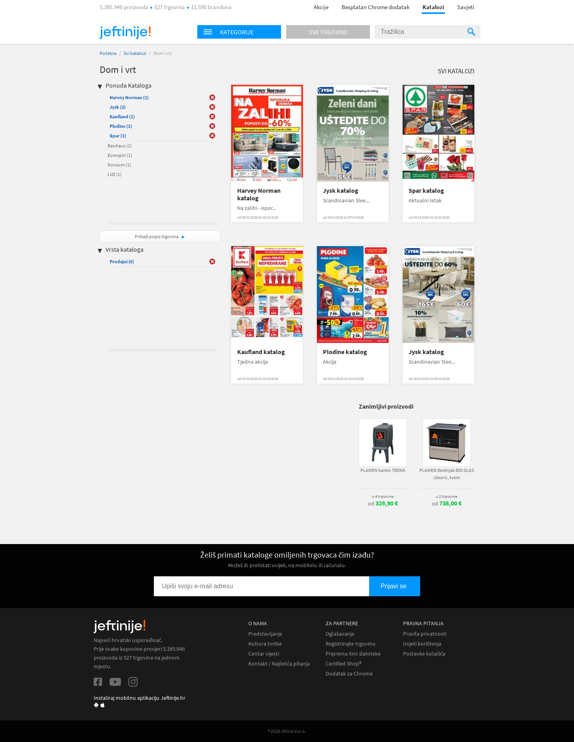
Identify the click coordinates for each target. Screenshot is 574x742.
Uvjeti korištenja (422, 643)
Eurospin (120, 155)
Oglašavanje (340, 633)
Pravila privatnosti (424, 633)
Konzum (119, 165)
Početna (108, 53)
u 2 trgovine (446, 496)
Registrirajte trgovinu (350, 643)
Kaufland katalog (261, 352)
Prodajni (122, 261)
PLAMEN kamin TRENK (382, 470)
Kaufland (122, 116)
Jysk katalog (340, 190)
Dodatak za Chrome (349, 673)
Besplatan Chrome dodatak (375, 7)
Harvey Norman (129, 97)
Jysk (118, 107)
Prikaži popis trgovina (157, 236)
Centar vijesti (263, 653)
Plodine (121, 126)
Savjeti (465, 7)
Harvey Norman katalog (259, 194)
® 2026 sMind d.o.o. (287, 731)
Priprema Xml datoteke (353, 653)
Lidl (115, 174)
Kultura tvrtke (265, 643)
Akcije (321, 7)
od (383, 503)
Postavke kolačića (424, 653)
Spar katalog (426, 190)
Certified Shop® (344, 663)
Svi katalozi (135, 53)
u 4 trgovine (382, 496)
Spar (118, 136)
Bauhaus (120, 146)
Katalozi (433, 7)
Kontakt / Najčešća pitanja (279, 663)
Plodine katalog (345, 352)
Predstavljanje (265, 633)
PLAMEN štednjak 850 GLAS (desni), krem (446, 473)
